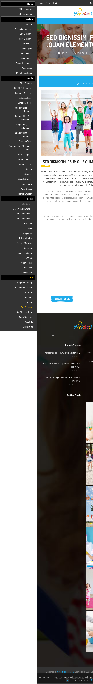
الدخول (14, 3)
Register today (77, 298)
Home (69, 52)
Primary (25, 52)
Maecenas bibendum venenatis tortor (25, 353)
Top (89, 51)
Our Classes (44, 52)
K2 (59, 52)
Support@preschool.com (75, 371)
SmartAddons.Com (29, 672)
